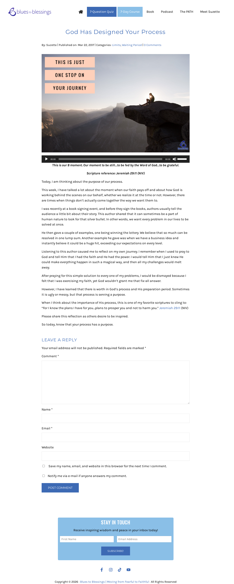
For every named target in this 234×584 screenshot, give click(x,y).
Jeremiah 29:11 (169, 308)
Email (47, 428)
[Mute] (174, 159)
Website (48, 447)
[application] (116, 159)
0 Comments (152, 45)
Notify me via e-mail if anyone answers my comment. (84, 476)
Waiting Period (132, 45)
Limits (116, 45)
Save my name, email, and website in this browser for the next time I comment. (107, 466)
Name (47, 409)
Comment (50, 356)
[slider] (110, 159)
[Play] (46, 159)
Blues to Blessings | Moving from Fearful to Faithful (114, 581)
